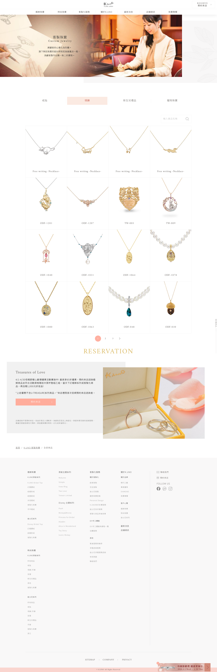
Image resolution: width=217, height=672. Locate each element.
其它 (29, 633)
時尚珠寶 (62, 11)
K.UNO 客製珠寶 (32, 447)
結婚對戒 (31, 491)
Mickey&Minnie (65, 513)
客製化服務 (84, 11)
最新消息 (128, 11)
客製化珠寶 (32, 505)
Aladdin (62, 521)
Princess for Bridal (67, 517)
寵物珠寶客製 (95, 496)
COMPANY (108, 660)
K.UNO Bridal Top (35, 482)
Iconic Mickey (64, 535)
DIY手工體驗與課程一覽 (99, 526)
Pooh (61, 508)
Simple (62, 482)
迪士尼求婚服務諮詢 (98, 552)
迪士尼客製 (94, 491)
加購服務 (93, 531)
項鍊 (87, 101)
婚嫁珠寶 (40, 11)
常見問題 (93, 557)
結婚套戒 (31, 496)
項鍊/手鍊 (32, 570)
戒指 (44, 101)
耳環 (29, 574)
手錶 (29, 624)
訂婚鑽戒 (31, 487)
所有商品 (31, 561)
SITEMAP (90, 660)
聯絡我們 (93, 561)
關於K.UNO (106, 11)
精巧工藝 (124, 482)
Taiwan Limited (65, 495)
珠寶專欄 (172, 11)
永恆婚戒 (31, 500)
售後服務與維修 (96, 543)
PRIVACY (127, 660)
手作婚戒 (31, 509)
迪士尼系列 (125, 517)
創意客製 (93, 482)
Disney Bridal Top (35, 524)
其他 (29, 583)
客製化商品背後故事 (98, 513)
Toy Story (63, 530)
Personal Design (97, 500)
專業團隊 (124, 487)
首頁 (18, 447)
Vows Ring (63, 486)
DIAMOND (125, 491)
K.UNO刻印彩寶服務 (98, 505)
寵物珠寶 (172, 101)
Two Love (63, 491)
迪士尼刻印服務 (96, 509)
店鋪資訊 (150, 11)
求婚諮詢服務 (95, 548)
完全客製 (93, 487)
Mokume (62, 477)
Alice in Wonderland (67, 526)
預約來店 (36, 402)
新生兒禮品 (129, 101)
